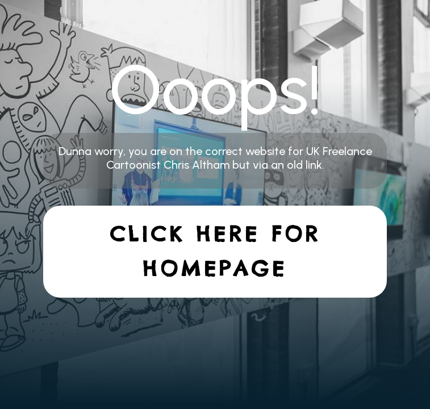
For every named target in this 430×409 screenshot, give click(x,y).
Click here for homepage (215, 251)
